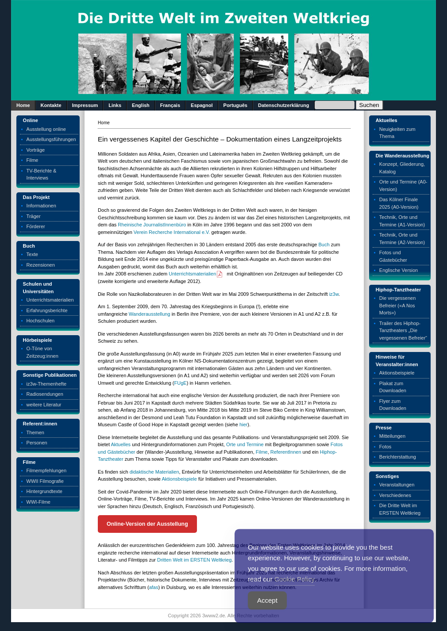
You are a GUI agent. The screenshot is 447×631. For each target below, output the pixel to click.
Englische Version (398, 270)
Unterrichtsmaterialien (50, 299)
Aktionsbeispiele (179, 479)
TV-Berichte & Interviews (42, 174)
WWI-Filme (38, 502)
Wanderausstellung (149, 314)
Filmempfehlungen (47, 470)
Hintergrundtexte (44, 491)
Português (235, 105)
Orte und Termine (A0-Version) (403, 185)
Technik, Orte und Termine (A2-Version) (402, 238)
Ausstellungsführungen (51, 139)
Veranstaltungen (397, 484)
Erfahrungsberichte (47, 310)
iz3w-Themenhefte (47, 383)
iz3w (334, 294)
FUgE (180, 383)
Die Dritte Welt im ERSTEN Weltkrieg (399, 509)
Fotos (385, 446)
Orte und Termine (245, 444)
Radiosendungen (45, 394)
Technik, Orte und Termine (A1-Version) (402, 220)
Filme (33, 160)
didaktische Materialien (154, 471)
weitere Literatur (44, 404)
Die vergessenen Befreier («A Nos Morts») (397, 305)
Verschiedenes (395, 495)
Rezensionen (41, 265)
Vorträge (36, 150)
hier (243, 424)
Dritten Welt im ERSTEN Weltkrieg (194, 559)
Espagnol (202, 105)
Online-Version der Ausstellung (147, 524)
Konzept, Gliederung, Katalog (402, 167)
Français (170, 105)
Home (23, 105)
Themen (35, 432)
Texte (32, 254)
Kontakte (51, 105)
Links (114, 105)
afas (153, 587)
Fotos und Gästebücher (393, 256)
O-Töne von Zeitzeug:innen (42, 352)
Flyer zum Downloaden (392, 404)
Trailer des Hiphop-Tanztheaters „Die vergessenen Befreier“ (403, 330)
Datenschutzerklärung (283, 105)
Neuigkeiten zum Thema (397, 132)
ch (327, 244)
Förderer (36, 226)
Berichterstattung (397, 456)
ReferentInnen (285, 452)
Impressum (85, 105)
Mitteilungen (392, 436)
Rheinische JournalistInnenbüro (152, 224)
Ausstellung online (46, 129)
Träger (34, 216)
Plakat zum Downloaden (392, 387)
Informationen (41, 205)
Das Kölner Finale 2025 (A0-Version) (399, 203)
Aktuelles (121, 444)
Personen (37, 442)
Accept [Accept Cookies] (267, 613)
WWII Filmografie (45, 481)
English (141, 105)
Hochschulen (41, 320)
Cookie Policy (294, 592)
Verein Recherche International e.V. (172, 232)
